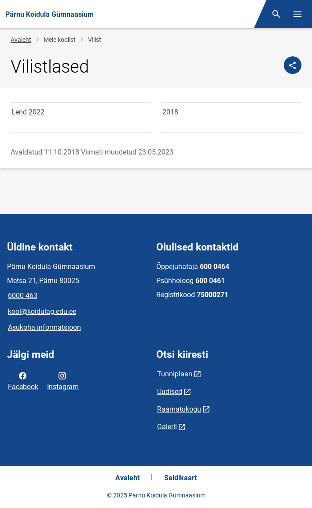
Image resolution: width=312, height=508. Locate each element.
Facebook (23, 380)
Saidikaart (180, 478)
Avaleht (21, 39)
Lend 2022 (27, 112)
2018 (170, 112)
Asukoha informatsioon (44, 327)
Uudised (169, 391)
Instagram (63, 380)
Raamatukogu (179, 409)
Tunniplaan (174, 374)
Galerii (167, 427)
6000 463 (22, 295)
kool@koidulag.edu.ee (42, 311)
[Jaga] (292, 65)
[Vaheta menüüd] (297, 14)
